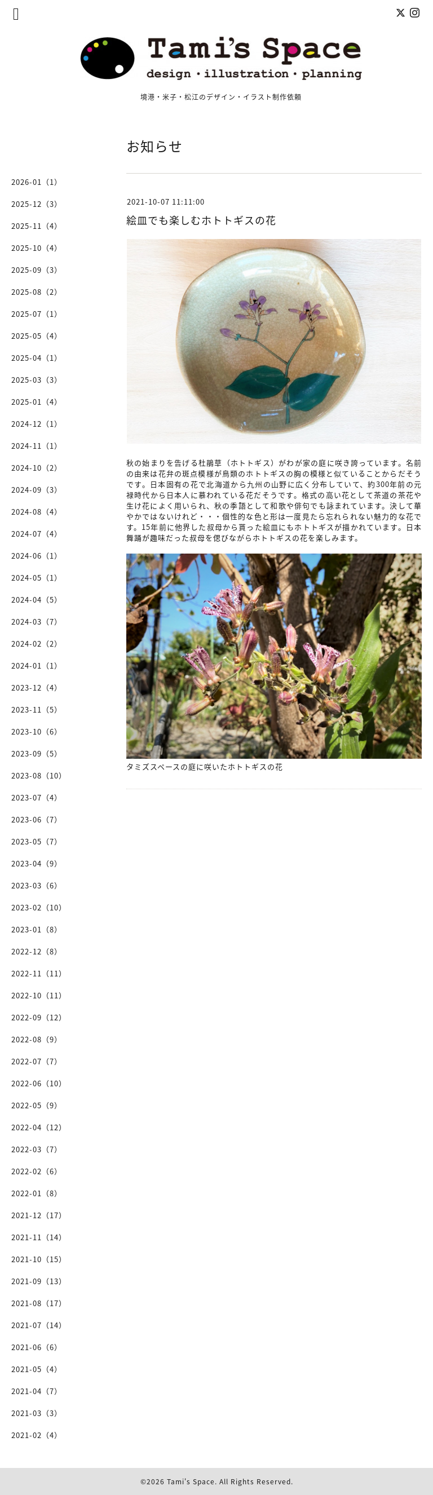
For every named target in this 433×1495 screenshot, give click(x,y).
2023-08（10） (39, 775)
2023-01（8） (36, 929)
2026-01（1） (36, 181)
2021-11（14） (39, 1237)
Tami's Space (191, 1481)
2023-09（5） (36, 753)
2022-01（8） (36, 1193)
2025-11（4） (36, 225)
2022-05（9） (36, 1105)
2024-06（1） (36, 555)
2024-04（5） (36, 599)
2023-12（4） (36, 687)
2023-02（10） (39, 907)
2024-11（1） (36, 445)
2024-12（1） (36, 423)
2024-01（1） (36, 665)
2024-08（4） (36, 511)
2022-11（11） (39, 973)
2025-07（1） (36, 313)
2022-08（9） (36, 1039)
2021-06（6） (36, 1347)
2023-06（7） (36, 819)
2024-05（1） (36, 577)
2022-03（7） (36, 1149)
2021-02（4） (36, 1435)
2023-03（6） (36, 885)
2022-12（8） (36, 951)
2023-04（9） (36, 863)
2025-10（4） (36, 247)
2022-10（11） (39, 995)
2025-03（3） (36, 379)
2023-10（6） (36, 731)
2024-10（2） (36, 467)
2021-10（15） (39, 1259)
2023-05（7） (36, 841)
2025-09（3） (36, 269)
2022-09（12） (39, 1017)
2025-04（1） (36, 357)
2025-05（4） (36, 335)
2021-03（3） (36, 1413)
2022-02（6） (36, 1171)
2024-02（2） (36, 643)
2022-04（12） (39, 1127)
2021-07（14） (39, 1325)
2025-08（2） (36, 291)
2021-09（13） (39, 1281)
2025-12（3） (36, 203)
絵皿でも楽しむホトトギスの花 (201, 220)
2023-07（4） (36, 797)
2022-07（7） (36, 1061)
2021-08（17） (39, 1303)
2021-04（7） (36, 1391)
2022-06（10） (39, 1083)
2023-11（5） (36, 709)
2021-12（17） (39, 1215)
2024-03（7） (36, 621)
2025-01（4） (36, 401)
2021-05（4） (36, 1369)
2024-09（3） (36, 489)
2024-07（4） (36, 533)
